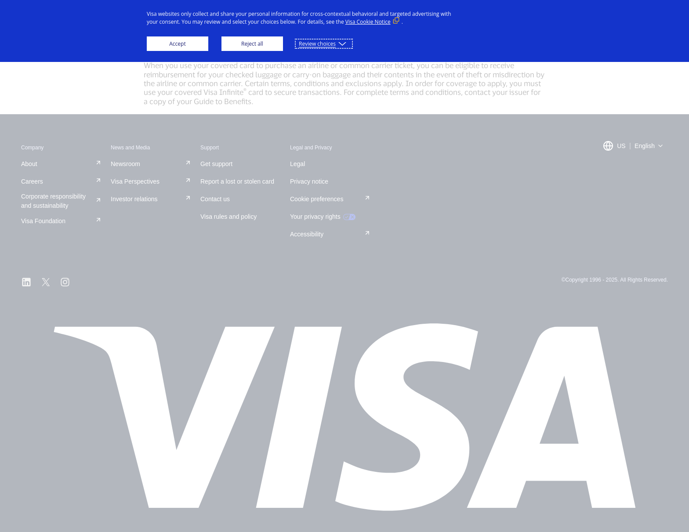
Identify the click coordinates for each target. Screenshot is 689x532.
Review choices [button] (317, 43)
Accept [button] (177, 43)
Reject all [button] (252, 43)
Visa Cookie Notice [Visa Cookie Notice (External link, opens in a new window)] (368, 21)
